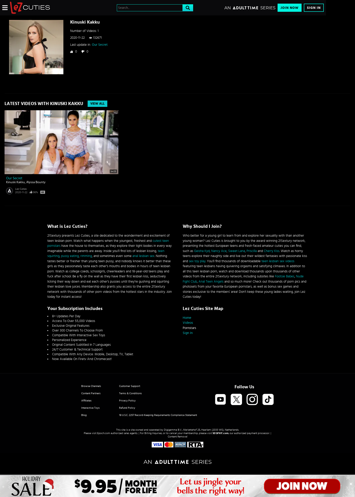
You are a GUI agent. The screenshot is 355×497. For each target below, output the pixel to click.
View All (97, 103)
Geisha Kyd (202, 251)
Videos (188, 322)
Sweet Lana (236, 251)
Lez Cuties (21, 188)
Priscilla (252, 251)
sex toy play (197, 261)
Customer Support (129, 386)
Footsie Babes (284, 276)
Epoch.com (103, 433)
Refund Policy (127, 407)
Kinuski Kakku (15, 182)
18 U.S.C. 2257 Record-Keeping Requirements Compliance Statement (158, 415)
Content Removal (177, 436)
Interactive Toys (90, 407)
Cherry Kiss (271, 251)
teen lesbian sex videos (277, 261)
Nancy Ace (219, 251)
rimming (86, 256)
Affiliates (86, 400)
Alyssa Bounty (36, 182)
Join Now (290, 8)
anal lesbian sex (143, 256)
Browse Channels (91, 386)
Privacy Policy (127, 400)
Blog (84, 415)
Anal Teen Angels (211, 281)
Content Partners (91, 393)
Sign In (314, 8)
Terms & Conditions (130, 393)
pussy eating (70, 256)
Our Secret (100, 44)
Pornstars (189, 328)
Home (187, 317)
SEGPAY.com (220, 433)
